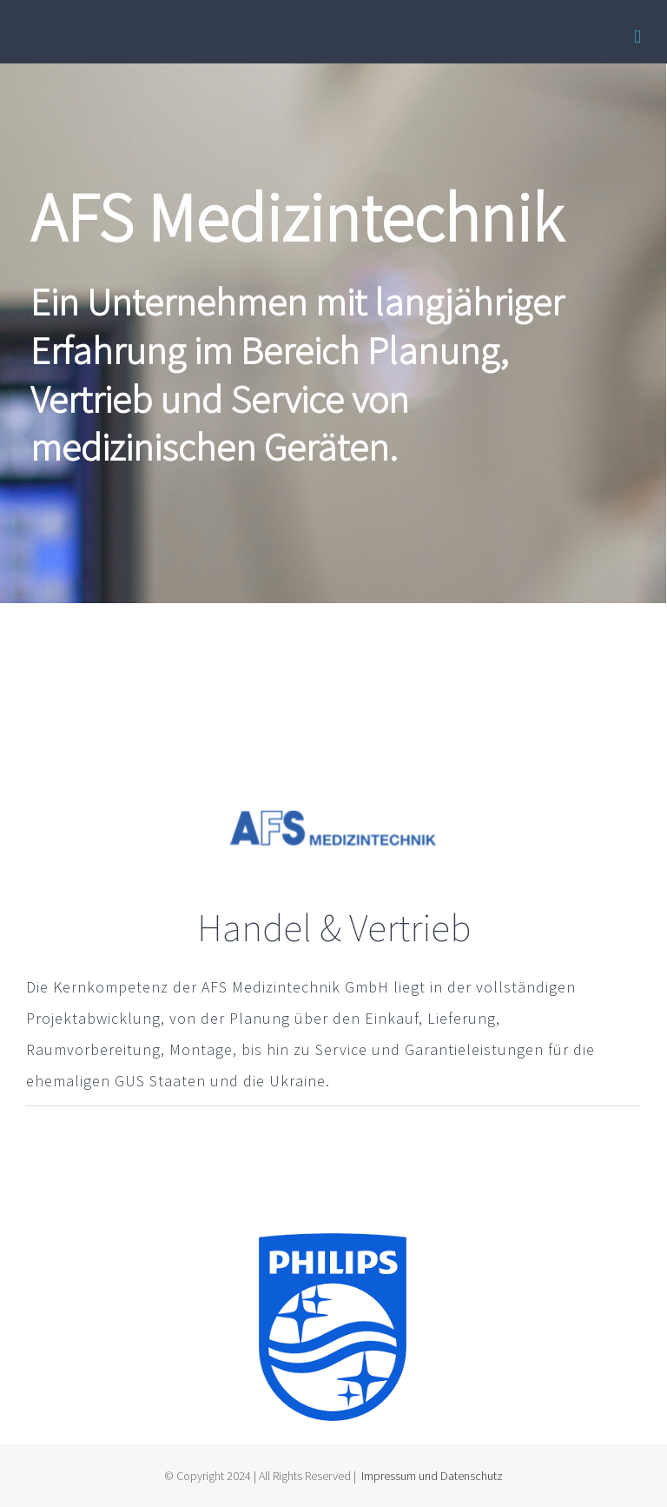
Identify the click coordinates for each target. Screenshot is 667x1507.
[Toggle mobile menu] (637, 37)
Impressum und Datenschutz (432, 1476)
